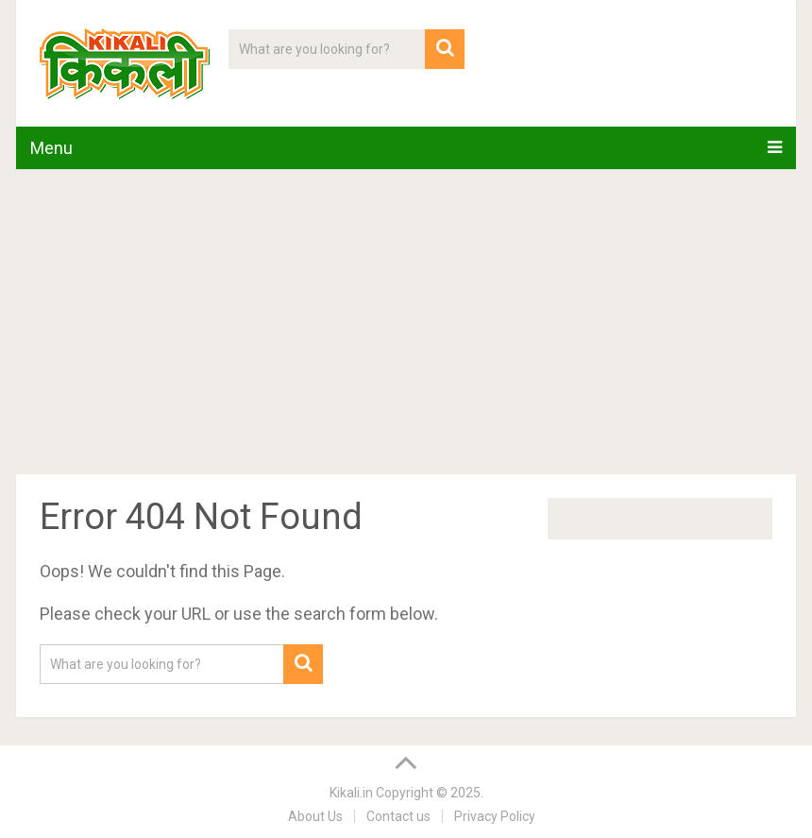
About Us (315, 816)
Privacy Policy (494, 816)
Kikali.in (351, 792)
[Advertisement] (406, 325)
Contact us (398, 816)
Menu (51, 148)
